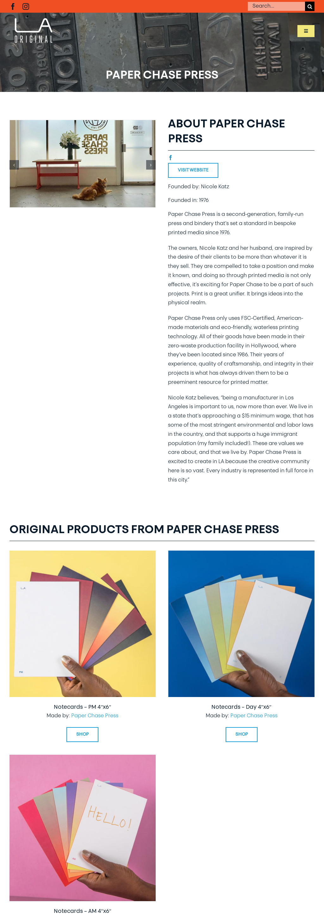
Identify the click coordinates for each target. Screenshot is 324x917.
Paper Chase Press (94, 716)
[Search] (310, 6)
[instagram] (25, 6)
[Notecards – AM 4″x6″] (82, 759)
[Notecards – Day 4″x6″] (241, 555)
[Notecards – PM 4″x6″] (82, 555)
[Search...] (276, 6)
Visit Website (193, 170)
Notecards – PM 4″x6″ (82, 707)
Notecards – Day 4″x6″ (241, 707)
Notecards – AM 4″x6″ (82, 911)
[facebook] (12, 6)
